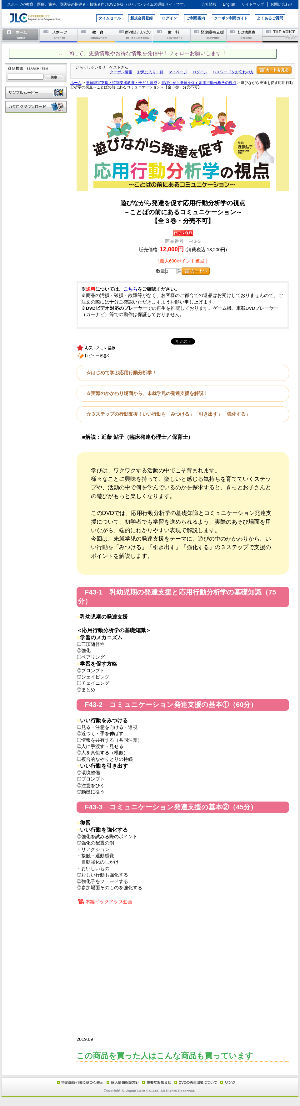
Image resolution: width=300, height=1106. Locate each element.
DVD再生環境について (196, 1082)
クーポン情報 (121, 72)
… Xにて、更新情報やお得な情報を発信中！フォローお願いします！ (143, 53)
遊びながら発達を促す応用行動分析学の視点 (198, 82)
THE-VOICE (280, 35)
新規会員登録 (141, 18)
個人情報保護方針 (122, 1082)
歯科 (172, 35)
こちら (130, 289)
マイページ (177, 72)
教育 (96, 35)
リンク (227, 1082)
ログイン (169, 18)
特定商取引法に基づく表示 (80, 1082)
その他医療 (245, 35)
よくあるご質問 (270, 18)
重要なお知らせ (155, 1082)
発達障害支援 (209, 35)
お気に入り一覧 (150, 72)
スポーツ (59, 35)
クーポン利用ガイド (231, 18)
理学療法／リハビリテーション (134, 35)
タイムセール (109, 18)
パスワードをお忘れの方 (233, 72)
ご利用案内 (195, 18)
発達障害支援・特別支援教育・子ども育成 (121, 82)
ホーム (21, 35)
